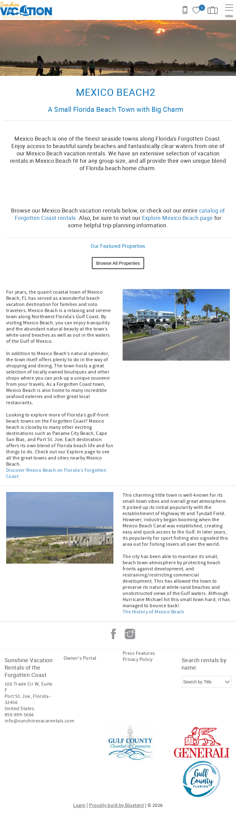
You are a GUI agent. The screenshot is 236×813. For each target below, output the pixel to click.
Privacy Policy (138, 659)
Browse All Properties (118, 263)
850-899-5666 (19, 715)
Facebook (113, 634)
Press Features (139, 653)
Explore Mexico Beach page (177, 217)
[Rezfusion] (57, 761)
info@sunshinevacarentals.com (39, 721)
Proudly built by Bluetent (116, 805)
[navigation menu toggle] (229, 10)
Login (79, 805)
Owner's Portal (80, 658)
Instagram (130, 634)
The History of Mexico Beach (153, 612)
